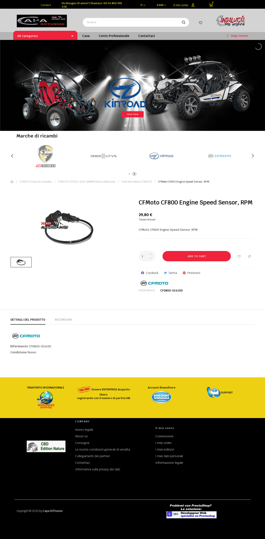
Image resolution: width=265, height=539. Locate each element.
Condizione (18, 352)
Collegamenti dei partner (92, 456)
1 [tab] (129, 174)
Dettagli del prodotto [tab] (28, 319)
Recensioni (63, 319)
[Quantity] (147, 256)
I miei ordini (163, 443)
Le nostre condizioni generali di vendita (102, 449)
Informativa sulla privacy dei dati (97, 469)
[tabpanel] (103, 156)
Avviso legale (84, 429)
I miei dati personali (169, 456)
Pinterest (193, 273)
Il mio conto (180, 5)
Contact (46, 5)
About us (81, 436)
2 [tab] (135, 174)
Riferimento (147, 290)
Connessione (164, 436)
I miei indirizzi (164, 449)
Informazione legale (169, 463)
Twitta (173, 273)
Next (252, 156)
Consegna (82, 443)
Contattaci (82, 463)
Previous (12, 156)
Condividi (152, 273)
